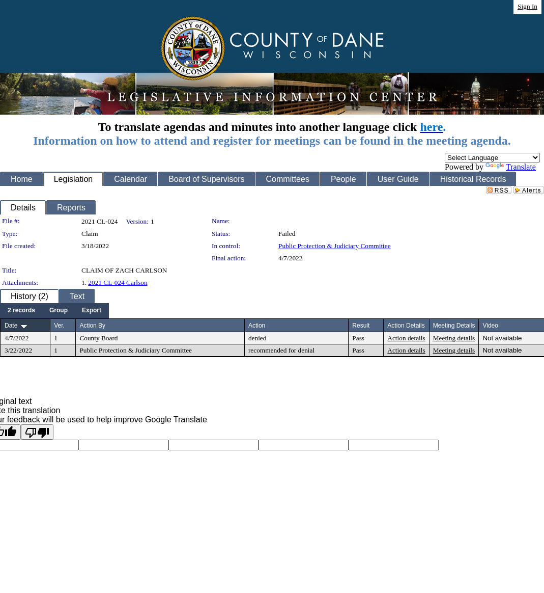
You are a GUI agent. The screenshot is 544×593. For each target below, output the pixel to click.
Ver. (59, 325)
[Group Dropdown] (58, 311)
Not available (502, 338)
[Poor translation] (37, 432)
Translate (510, 167)
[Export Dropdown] (91, 311)
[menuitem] (21, 311)
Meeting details (454, 338)
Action (256, 325)
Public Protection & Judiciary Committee (334, 246)
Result (360, 325)
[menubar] (54, 310)
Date (11, 325)
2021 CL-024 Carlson (117, 282)
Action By (92, 325)
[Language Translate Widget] (492, 158)
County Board (98, 338)
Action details (406, 338)
